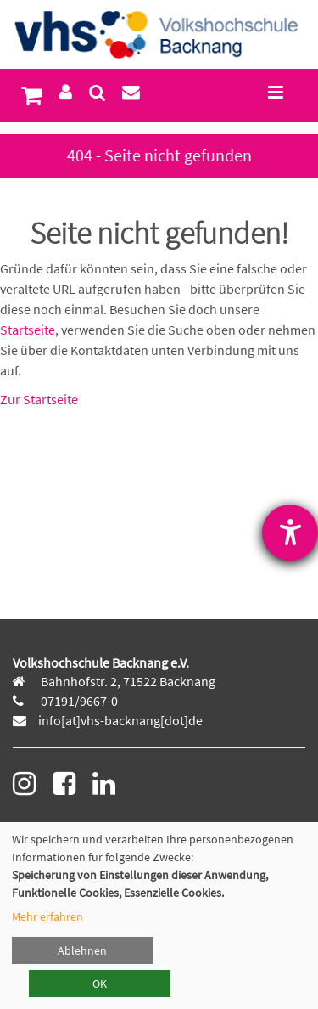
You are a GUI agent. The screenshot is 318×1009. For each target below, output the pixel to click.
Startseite (27, 329)
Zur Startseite (39, 399)
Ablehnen (82, 950)
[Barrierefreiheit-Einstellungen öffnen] (290, 532)
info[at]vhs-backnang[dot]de (120, 720)
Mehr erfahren (47, 916)
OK (99, 983)
